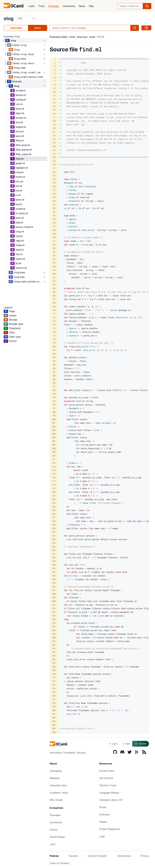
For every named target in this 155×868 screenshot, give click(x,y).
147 (53, 590)
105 (53, 437)
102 (53, 426)
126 (53, 513)
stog (8, 18)
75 (54, 328)
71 (54, 313)
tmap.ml (20, 245)
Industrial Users (58, 785)
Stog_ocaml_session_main (28, 76)
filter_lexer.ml (23, 145)
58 (54, 266)
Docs (38, 27)
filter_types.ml (23, 154)
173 (53, 684)
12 (54, 99)
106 (53, 441)
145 (53, 582)
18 (54, 120)
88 (54, 375)
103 (53, 430)
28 (54, 157)
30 (54, 164)
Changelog (55, 770)
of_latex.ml (22, 213)
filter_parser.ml (24, 149)
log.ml (19, 204)
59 (54, 270)
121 (53, 495)
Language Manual (109, 792)
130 (53, 528)
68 (54, 302)
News (82, 6)
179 (53, 706)
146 (53, 586)
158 (53, 630)
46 (54, 222)
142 (53, 572)
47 (54, 226)
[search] (147, 6)
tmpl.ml (19, 249)
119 (53, 488)
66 (54, 295)
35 (54, 182)
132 (53, 535)
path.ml (20, 217)
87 (54, 371)
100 (53, 419)
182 (53, 717)
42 (54, 208)
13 (54, 102)
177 (53, 699)
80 (54, 346)
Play (91, 6)
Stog (16, 49)
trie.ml (19, 254)
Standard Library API (111, 799)
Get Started (106, 778)
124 (53, 506)
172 (53, 681)
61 (54, 277)
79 (54, 342)
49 (54, 233)
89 (54, 379)
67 (54, 299)
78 (54, 339)
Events (54, 829)
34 (54, 179)
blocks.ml (21, 95)
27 (54, 153)
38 (54, 193)
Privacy (145, 855)
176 (53, 695)
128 (53, 521)
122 (53, 499)
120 (53, 492)
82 (54, 353)
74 (54, 324)
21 (54, 131)
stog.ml (20, 231)
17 (54, 117)
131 (53, 532)
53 (54, 248)
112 (53, 462)
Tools (41, 6)
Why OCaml (56, 799)
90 (54, 382)
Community (69, 6)
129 (53, 524)
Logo (102, 836)
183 (53, 721)
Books (102, 807)
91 (54, 386)
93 (54, 393)
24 (54, 142)
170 (53, 673)
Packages (53, 6)
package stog (12, 36)
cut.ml (19, 104)
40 (54, 200)
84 (54, 361)
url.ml (18, 263)
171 (53, 677)
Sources (17, 81)
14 (54, 106)
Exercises (104, 814)
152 (53, 608)
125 (53, 510)
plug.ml (19, 222)
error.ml (20, 131)
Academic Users (59, 792)
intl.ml (19, 190)
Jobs (52, 844)
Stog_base (20, 58)
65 (54, 291)
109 (53, 452)
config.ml (21, 99)
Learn (31, 6)
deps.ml (20, 113)
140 (53, 564)
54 (54, 251)
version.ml (21, 267)
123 (53, 502)
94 (54, 397)
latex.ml (20, 199)
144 (53, 579)
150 (53, 601)
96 (54, 404)
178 (53, 703)
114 (53, 470)
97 (54, 408)
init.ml (19, 186)
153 (53, 612)
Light (113, 743)
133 (53, 539)
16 (54, 113)
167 (53, 663)
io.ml (18, 195)
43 (54, 211)
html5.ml (20, 176)
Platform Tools (107, 785)
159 (53, 633)
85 (54, 364)
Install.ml (20, 90)
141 (53, 568)
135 (53, 546)
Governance (124, 855)
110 (53, 455)
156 (53, 623)
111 (53, 459)
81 (54, 350)
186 (53, 732)
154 (53, 615)
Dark (126, 743)
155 (53, 619)
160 (53, 637)
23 (54, 139)
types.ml (20, 258)
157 (53, 626)
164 (53, 652)
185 (53, 728)
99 (54, 415)
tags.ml (20, 240)
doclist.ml (21, 117)
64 (54, 288)
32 (54, 171)
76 (54, 331)
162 (53, 644)
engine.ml (21, 126)
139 (53, 561)
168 (53, 666)
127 (53, 517)
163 (53, 648)
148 (53, 593)
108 (53, 448)
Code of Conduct (59, 863)
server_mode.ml (24, 226)
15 (54, 110)
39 (54, 197)
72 (54, 317)
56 (54, 259)
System (140, 743)
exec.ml (20, 135)
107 (53, 444)
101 (53, 422)
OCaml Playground (109, 829)
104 (53, 433)
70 (54, 310)
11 (54, 95)
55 (54, 255)
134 (53, 542)
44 (54, 215)
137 (53, 553)
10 (54, 91)
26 (54, 150)
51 (54, 241)
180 (53, 710)
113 (53, 466)
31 (54, 168)
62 (54, 281)
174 (53, 688)
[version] (26, 18)
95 (54, 401)
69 (54, 306)
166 (53, 659)
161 (53, 641)
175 (53, 692)
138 (53, 557)
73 (54, 321)
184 (53, 724)
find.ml (19, 158)
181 (53, 713)
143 (53, 575)
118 (53, 484)
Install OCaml (106, 770)
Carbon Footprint (97, 855)
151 (53, 604)
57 (54, 262)
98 (54, 412)
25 (54, 146)
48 (54, 230)
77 (54, 335)
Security (73, 855)
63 (54, 284)
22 (54, 135)
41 (54, 204)
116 (53, 477)
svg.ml (19, 236)
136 (53, 550)
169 (53, 670)
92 (54, 390)
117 (53, 481)
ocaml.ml (20, 208)
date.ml (20, 108)
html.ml (19, 172)
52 (54, 244)
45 (54, 219)
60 (54, 273)
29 (54, 160)
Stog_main (20, 67)
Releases (55, 778)
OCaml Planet (57, 836)
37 (54, 190)
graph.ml (20, 163)
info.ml (19, 181)
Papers (103, 821)
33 (54, 175)
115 (53, 473)
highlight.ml (22, 167)
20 (54, 128)
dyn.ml (19, 122)
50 (54, 237)
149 (53, 597)
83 (54, 357)
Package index (58, 36)
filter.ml (20, 140)
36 (54, 186)
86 (54, 368)
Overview (16, 27)
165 (53, 655)
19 (54, 124)
